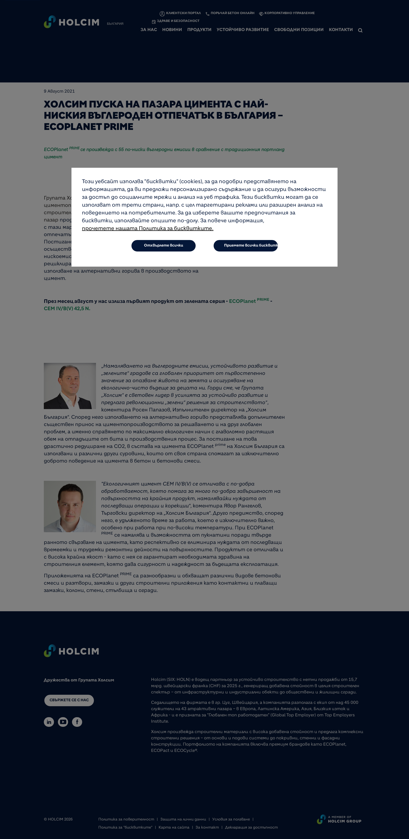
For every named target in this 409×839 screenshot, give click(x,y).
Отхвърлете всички (163, 246)
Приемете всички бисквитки (251, 246)
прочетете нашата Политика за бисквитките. (147, 229)
